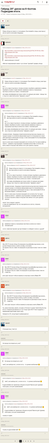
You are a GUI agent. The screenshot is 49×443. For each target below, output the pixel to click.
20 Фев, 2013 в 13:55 (25, 220)
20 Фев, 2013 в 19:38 (25, 378)
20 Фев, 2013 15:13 (5, 319)
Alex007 (7, 25)
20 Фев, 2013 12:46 (5, 101)
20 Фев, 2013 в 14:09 (24, 264)
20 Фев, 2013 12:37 (5, 38)
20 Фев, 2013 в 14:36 (25, 290)
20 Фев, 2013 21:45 (5, 435)
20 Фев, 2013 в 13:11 (25, 160)
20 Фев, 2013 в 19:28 (23, 358)
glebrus (7, 238)
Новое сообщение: (11, 14)
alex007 (13, 78)
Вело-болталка (5, 5)
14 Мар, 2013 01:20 (26, 14)
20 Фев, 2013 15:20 (5, 335)
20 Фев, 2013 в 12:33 (25, 47)
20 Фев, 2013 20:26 (5, 421)
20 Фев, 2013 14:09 (5, 255)
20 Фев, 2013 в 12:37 (26, 78)
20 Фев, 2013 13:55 (5, 211)
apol (13, 110)
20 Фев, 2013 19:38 (5, 370)
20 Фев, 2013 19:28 (5, 349)
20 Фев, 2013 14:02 (5, 234)
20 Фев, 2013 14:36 (5, 281)
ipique (19, 14)
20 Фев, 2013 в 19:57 (23, 401)
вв (12, 264)
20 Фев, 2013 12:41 (5, 69)
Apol (6, 72)
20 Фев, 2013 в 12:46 (25, 110)
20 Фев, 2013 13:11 (5, 151)
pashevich (8, 42)
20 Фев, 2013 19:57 (5, 392)
